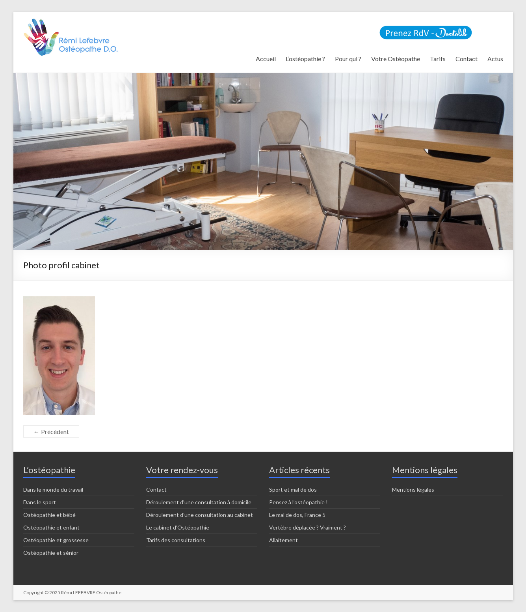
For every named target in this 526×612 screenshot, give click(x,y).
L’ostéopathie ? (305, 58)
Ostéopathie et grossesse (56, 540)
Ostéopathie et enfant (51, 527)
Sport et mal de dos (293, 489)
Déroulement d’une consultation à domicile (198, 502)
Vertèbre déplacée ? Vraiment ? (307, 527)
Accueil (266, 58)
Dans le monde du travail (53, 489)
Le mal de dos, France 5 (297, 514)
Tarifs (438, 58)
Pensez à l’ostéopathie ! (298, 502)
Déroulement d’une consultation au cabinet (199, 514)
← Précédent (51, 431)
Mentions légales (413, 489)
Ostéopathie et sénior (50, 552)
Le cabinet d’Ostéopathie (177, 527)
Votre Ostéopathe (395, 58)
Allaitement (283, 540)
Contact (466, 58)
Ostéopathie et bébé (49, 514)
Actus (495, 58)
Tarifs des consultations (175, 540)
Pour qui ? (348, 58)
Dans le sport (39, 502)
